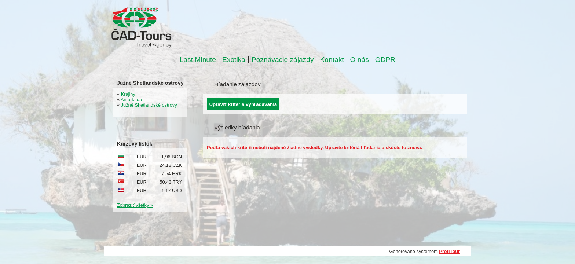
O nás (359, 59)
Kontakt (332, 59)
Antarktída (131, 99)
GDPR (385, 59)
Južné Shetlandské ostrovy (149, 105)
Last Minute (198, 59)
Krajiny (128, 94)
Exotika (233, 59)
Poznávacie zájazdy (283, 59)
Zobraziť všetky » (135, 205)
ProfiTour (449, 251)
